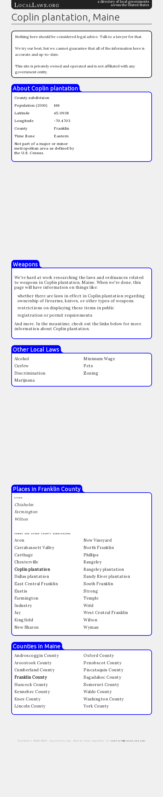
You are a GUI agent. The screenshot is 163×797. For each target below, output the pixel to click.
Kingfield (23, 620)
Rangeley (92, 562)
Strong (90, 591)
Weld (88, 605)
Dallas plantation (31, 576)
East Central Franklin (36, 583)
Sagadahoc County (102, 677)
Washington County (103, 699)
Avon (19, 540)
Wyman (91, 627)
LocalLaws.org (37, 5)
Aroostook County (33, 662)
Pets (88, 365)
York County (96, 706)
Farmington (26, 598)
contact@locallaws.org (128, 740)
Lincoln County (30, 706)
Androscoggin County (36, 655)
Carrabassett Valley (34, 547)
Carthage (23, 555)
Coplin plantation (54, 88)
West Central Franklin (105, 612)
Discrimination (30, 373)
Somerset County (101, 684)
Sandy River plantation (106, 576)
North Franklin (98, 547)
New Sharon (26, 627)
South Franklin (98, 583)
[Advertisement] (81, 211)
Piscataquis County (103, 670)
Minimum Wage (99, 358)
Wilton (90, 620)
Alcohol (21, 358)
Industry (23, 605)
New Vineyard (97, 540)
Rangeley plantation (103, 569)
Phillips (90, 555)
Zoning (90, 373)
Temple (90, 598)
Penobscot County (102, 662)
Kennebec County (32, 691)
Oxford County (98, 655)
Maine (52, 646)
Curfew (21, 365)
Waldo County (97, 691)
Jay (17, 612)
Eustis (21, 591)
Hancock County (31, 684)
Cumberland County (34, 670)
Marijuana (24, 380)
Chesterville (26, 562)
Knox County (27, 699)
